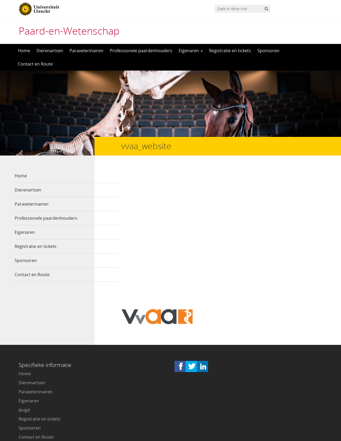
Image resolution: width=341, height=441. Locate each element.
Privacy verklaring (302, 412)
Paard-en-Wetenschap (69, 31)
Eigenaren (191, 51)
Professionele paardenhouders (141, 51)
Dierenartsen (49, 51)
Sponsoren (268, 51)
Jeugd (24, 357)
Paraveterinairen (86, 51)
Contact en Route (35, 64)
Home (24, 51)
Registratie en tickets (230, 51)
